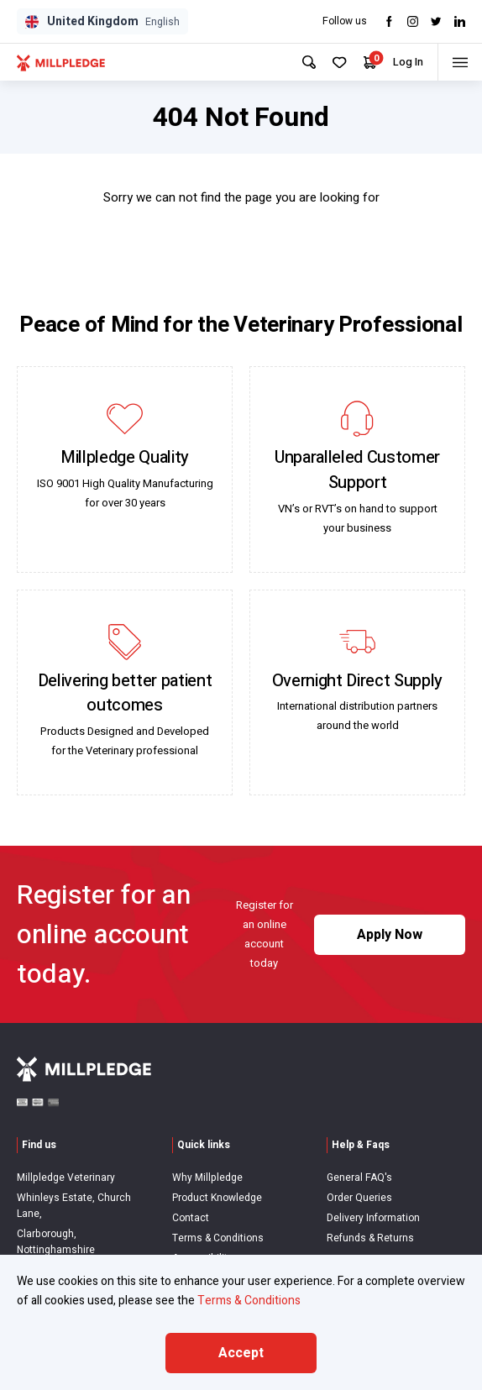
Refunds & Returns (370, 1238)
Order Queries (359, 1197)
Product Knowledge (217, 1197)
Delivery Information (373, 1217)
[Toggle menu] (457, 62)
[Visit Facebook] (389, 21)
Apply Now (389, 935)
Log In (400, 62)
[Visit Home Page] (61, 62)
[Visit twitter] (436, 21)
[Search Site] (301, 62)
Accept (241, 1353)
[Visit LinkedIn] (459, 21)
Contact (190, 1217)
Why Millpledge (207, 1177)
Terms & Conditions (218, 1238)
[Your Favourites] (332, 62)
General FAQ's (359, 1177)
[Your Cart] (362, 62)
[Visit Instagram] (412, 21)
